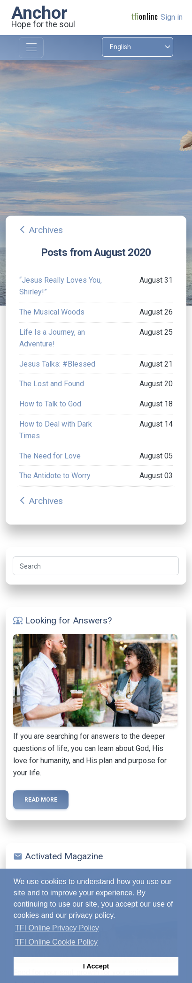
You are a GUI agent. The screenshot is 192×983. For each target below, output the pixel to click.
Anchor (39, 12)
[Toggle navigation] (31, 47)
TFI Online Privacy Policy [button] (57, 928)
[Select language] (138, 47)
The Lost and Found (51, 383)
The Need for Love (50, 455)
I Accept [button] (96, 966)
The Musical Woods (51, 312)
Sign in (172, 17)
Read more (40, 799)
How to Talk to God (50, 403)
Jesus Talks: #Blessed (57, 364)
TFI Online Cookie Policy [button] (56, 942)
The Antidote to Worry (55, 475)
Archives (46, 230)
